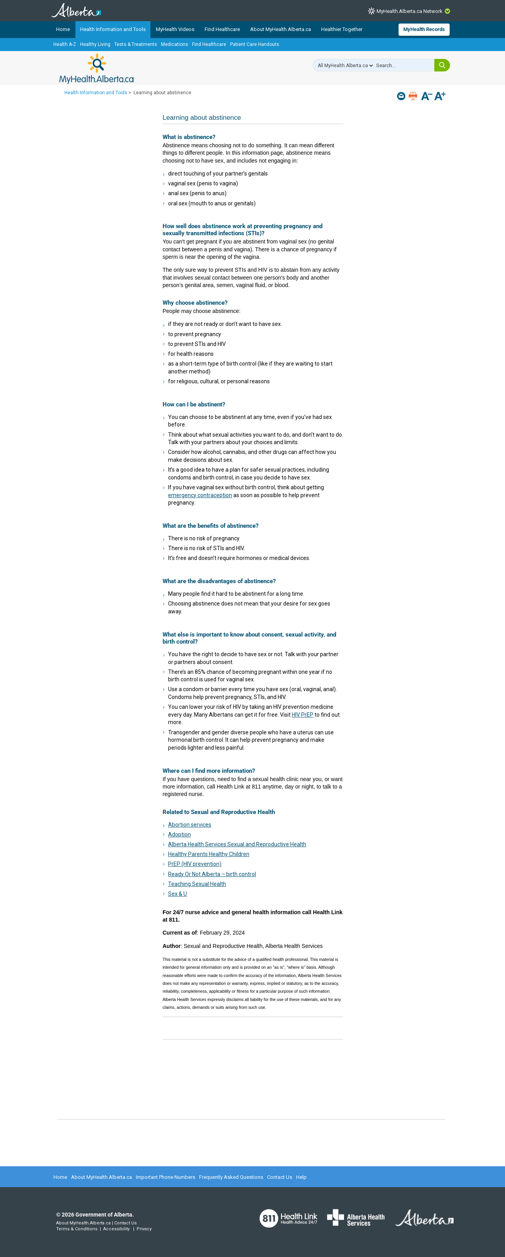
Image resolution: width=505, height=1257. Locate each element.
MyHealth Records (424, 29)
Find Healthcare (222, 29)
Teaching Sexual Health (197, 884)
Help (301, 1177)
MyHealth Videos (175, 29)
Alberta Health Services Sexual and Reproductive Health (237, 844)
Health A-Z (64, 44)
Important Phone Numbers (165, 1177)
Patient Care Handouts (254, 44)
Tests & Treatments (135, 44)
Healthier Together (341, 29)
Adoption (179, 834)
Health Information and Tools (113, 29)
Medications (174, 44)
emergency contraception (200, 495)
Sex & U (177, 894)
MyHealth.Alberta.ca (96, 68)
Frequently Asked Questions (231, 1177)
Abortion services (189, 825)
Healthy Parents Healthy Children (208, 854)
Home (63, 29)
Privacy (144, 1228)
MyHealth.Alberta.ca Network (410, 11)
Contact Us (279, 1177)
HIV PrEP (302, 715)
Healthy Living (95, 44)
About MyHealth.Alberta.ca (280, 29)
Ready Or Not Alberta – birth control (212, 874)
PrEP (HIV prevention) (194, 864)
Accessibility (116, 1228)
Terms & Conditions (76, 1228)
